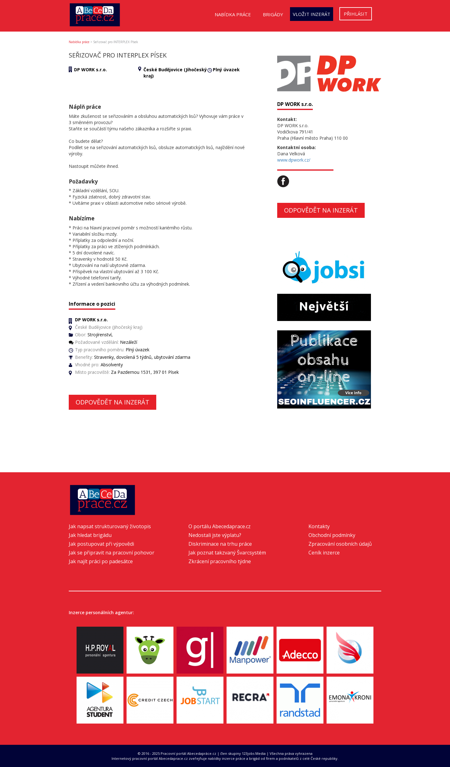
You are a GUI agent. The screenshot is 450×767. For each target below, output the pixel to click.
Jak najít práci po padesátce (101, 561)
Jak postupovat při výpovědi (101, 543)
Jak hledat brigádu (90, 535)
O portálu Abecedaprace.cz (219, 526)
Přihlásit (356, 14)
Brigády (273, 14)
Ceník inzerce (324, 552)
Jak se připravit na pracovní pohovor (111, 552)
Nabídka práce (233, 14)
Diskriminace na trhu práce (220, 543)
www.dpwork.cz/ (293, 160)
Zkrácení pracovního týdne (219, 561)
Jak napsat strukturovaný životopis (110, 526)
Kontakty (319, 526)
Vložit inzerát (311, 14)
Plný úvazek (226, 70)
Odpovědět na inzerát (112, 402)
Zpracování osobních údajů (340, 543)
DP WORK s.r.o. (90, 70)
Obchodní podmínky (331, 535)
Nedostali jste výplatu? (214, 535)
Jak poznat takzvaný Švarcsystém (227, 552)
